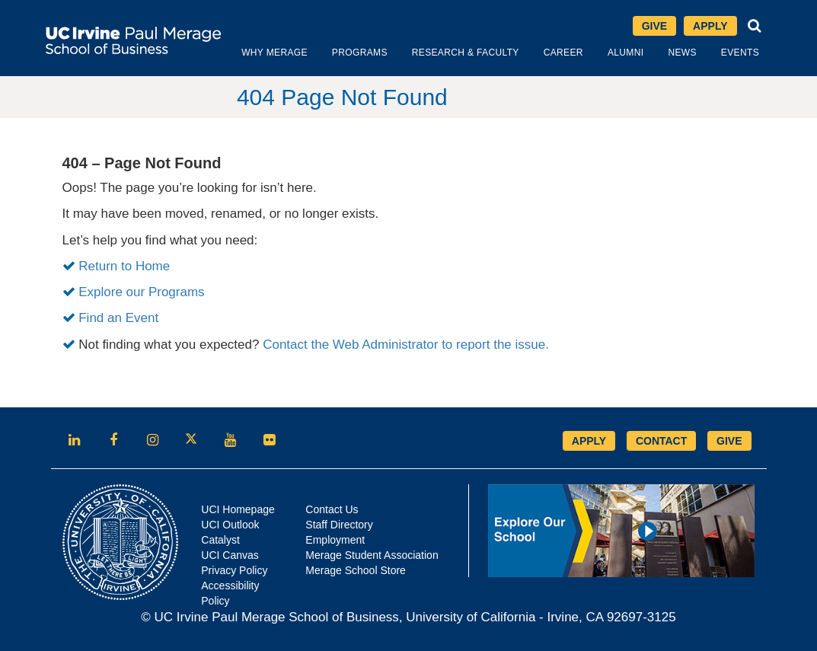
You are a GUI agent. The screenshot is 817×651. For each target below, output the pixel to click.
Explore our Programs (141, 292)
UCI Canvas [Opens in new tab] (229, 555)
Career (563, 52)
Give (654, 26)
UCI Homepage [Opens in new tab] (238, 509)
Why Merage (274, 52)
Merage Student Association (371, 555)
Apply (710, 26)
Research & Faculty (465, 52)
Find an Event (118, 318)
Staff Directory (338, 525)
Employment (335, 540)
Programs (360, 52)
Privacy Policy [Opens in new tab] (234, 570)
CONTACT (661, 441)
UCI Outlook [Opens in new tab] (230, 525)
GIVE (729, 441)
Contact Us (331, 509)
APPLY (589, 441)
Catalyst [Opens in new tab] (220, 540)
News (682, 52)
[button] (754, 26)
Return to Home (124, 266)
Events (740, 52)
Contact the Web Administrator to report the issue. (406, 344)
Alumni (626, 52)
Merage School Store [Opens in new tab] (355, 570)
